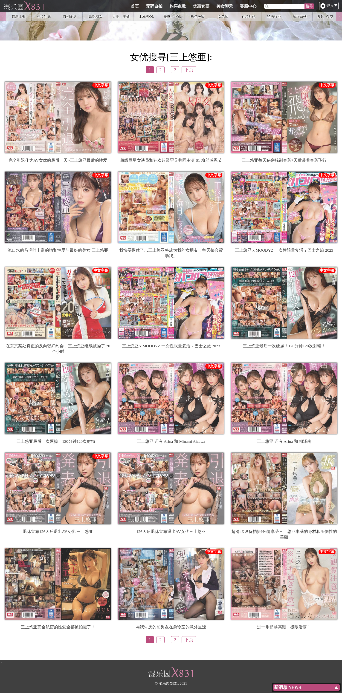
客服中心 (270, 6)
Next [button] (339, 16)
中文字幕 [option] (44, 16)
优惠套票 (223, 6)
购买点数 (199, 6)
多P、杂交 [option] (325, 16)
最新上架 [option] (19, 16)
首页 (157, 6)
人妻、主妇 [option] (121, 16)
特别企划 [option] (70, 16)
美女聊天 (246, 6)
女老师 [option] (223, 16)
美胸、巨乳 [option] (172, 16)
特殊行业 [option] (274, 16)
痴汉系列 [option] (300, 16)
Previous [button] (3, 16)
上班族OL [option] (146, 16)
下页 (189, 69)
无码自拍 (176, 6)
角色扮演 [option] (197, 16)
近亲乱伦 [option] (248, 16)
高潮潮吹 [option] (95, 16)
